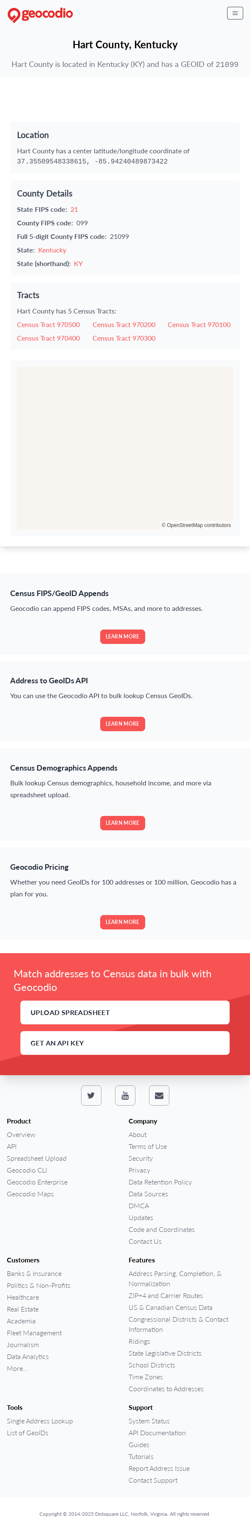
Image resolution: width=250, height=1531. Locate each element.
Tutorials (141, 1456)
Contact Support (153, 1480)
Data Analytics (28, 1356)
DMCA (139, 1205)
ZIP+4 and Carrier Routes (166, 1295)
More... (17, 1368)
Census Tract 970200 (124, 324)
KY (78, 263)
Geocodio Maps (30, 1194)
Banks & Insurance (34, 1273)
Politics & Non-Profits (38, 1285)
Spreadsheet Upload (37, 1158)
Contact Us (145, 1241)
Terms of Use (148, 1146)
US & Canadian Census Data (171, 1307)
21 (74, 209)
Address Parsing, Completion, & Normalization (175, 1278)
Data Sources (148, 1194)
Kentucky (52, 250)
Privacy (139, 1170)
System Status (149, 1421)
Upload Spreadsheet (70, 1012)
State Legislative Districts (165, 1353)
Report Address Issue (159, 1468)
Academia (21, 1321)
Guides (139, 1444)
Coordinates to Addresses (166, 1388)
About (137, 1134)
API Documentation (157, 1432)
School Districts (152, 1365)
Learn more (123, 636)
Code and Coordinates (162, 1229)
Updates (141, 1217)
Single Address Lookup (40, 1421)
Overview (21, 1134)
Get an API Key (57, 1043)
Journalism (23, 1344)
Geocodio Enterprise (37, 1182)
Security (141, 1158)
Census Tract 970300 (124, 338)
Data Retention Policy (160, 1182)
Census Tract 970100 (199, 324)
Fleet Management (34, 1333)
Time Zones (146, 1377)
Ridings (139, 1341)
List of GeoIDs (27, 1432)
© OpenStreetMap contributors (196, 525)
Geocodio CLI (27, 1170)
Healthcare (23, 1297)
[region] (125, 448)
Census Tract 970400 (48, 338)
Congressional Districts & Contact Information (178, 1324)
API (12, 1146)
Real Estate (23, 1309)
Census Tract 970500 (48, 324)
